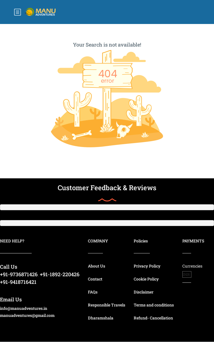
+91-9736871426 (19, 274)
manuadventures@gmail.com (27, 315)
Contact (95, 279)
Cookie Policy (146, 279)
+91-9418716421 (18, 282)
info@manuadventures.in (23, 308)
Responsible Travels (106, 305)
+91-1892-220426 (59, 274)
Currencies (192, 266)
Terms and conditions (154, 305)
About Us (96, 266)
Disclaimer (144, 292)
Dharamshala (100, 318)
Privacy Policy (147, 266)
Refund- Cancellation (153, 318)
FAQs (93, 292)
